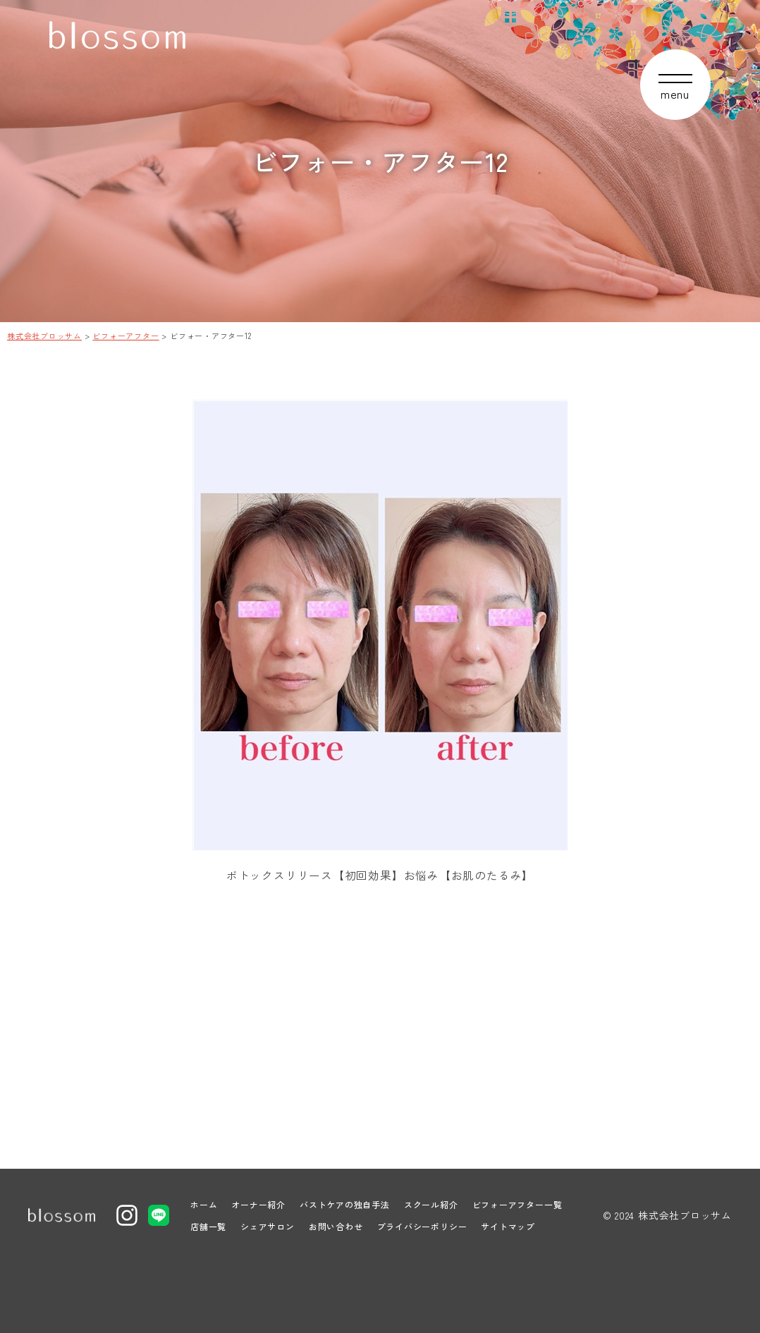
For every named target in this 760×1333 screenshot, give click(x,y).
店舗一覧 (208, 1226)
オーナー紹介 (258, 1204)
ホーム (203, 1204)
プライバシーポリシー (422, 1226)
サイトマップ (508, 1226)
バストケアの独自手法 (345, 1204)
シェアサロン (267, 1226)
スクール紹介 (431, 1204)
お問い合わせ (336, 1226)
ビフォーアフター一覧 (517, 1204)
